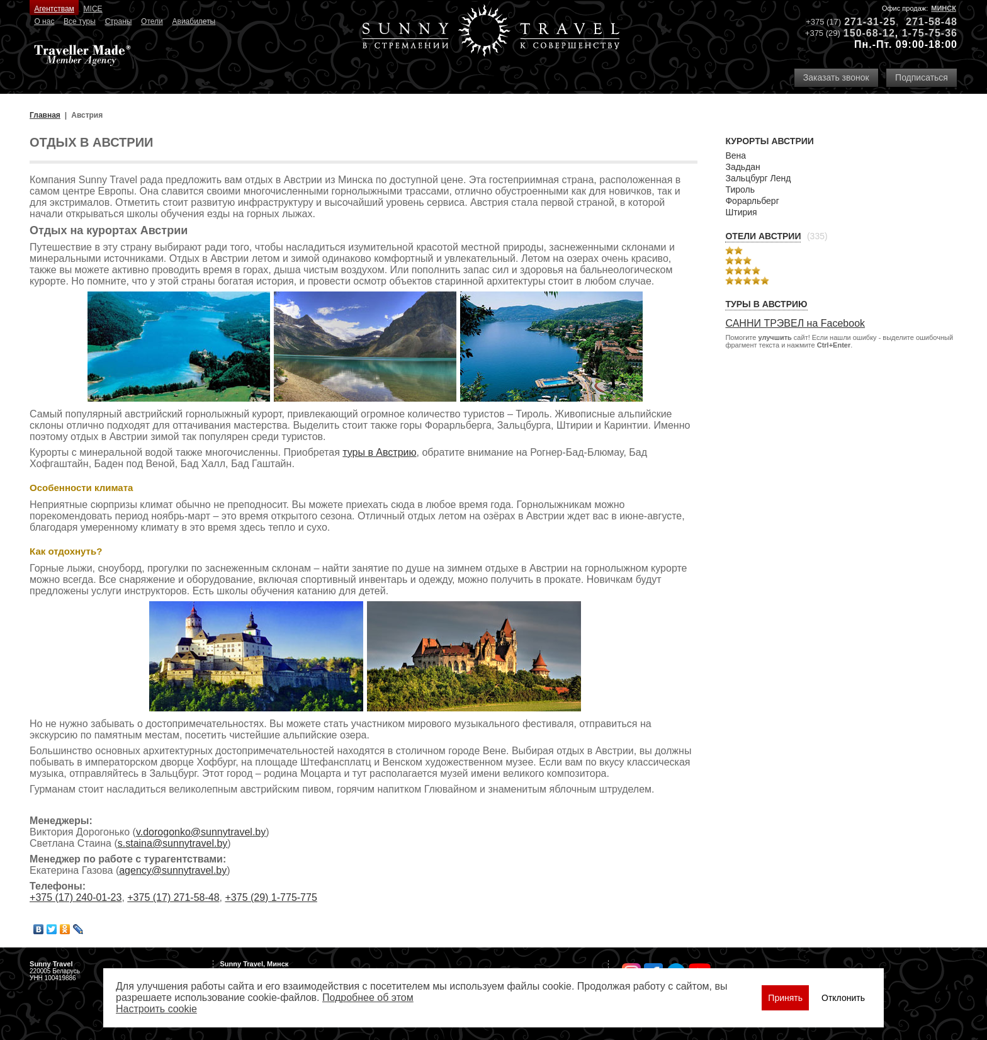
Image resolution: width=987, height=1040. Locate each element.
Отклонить (843, 998)
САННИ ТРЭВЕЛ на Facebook (795, 323)
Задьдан (742, 167)
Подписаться (921, 77)
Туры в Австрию (766, 304)
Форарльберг (752, 201)
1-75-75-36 (929, 33)
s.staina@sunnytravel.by (173, 843)
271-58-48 (931, 21)
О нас (44, 21)
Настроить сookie (156, 1008)
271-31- (863, 21)
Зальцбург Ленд (758, 178)
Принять (785, 998)
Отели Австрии (763, 236)
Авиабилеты (194, 21)
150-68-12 (869, 33)
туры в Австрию (379, 452)
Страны (118, 21)
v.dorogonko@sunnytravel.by (201, 832)
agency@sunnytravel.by (173, 870)
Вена (735, 155)
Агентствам (54, 8)
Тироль (739, 189)
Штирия (741, 212)
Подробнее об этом (368, 997)
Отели (152, 21)
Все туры (80, 21)
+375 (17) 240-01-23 (75, 897)
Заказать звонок (836, 77)
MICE (93, 8)
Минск (943, 8)
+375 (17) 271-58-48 (173, 897)
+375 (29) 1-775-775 (271, 897)
